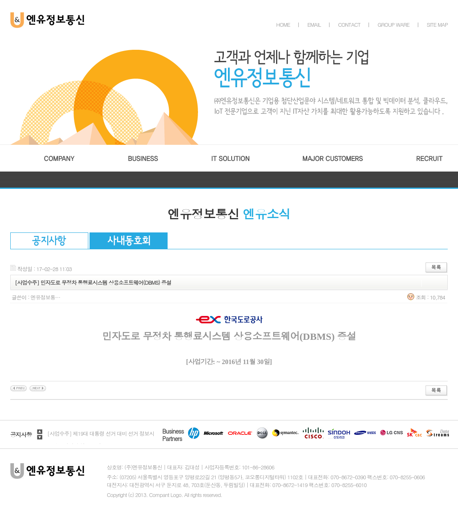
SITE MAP (437, 24)
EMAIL (314, 24)
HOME (283, 24)
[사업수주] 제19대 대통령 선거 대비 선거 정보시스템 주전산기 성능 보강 (100, 439)
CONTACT (349, 24)
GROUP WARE (393, 24)
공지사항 (21, 434)
